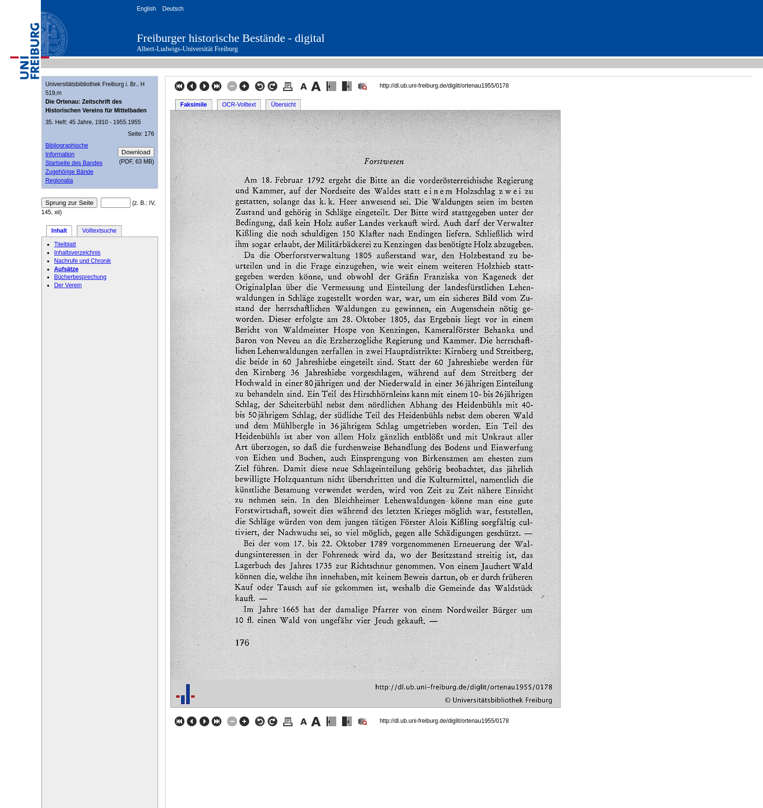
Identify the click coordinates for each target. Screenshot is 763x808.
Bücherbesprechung (80, 277)
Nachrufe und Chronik (82, 260)
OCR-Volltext (238, 104)
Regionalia (59, 180)
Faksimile (194, 104)
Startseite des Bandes (73, 163)
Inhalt (59, 230)
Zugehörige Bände (69, 171)
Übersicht (283, 104)
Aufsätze (66, 269)
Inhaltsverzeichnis (77, 252)
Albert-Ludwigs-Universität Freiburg (187, 49)
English (146, 8)
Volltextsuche (99, 230)
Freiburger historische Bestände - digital (231, 38)
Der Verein (68, 285)
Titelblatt (65, 244)
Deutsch (172, 8)
